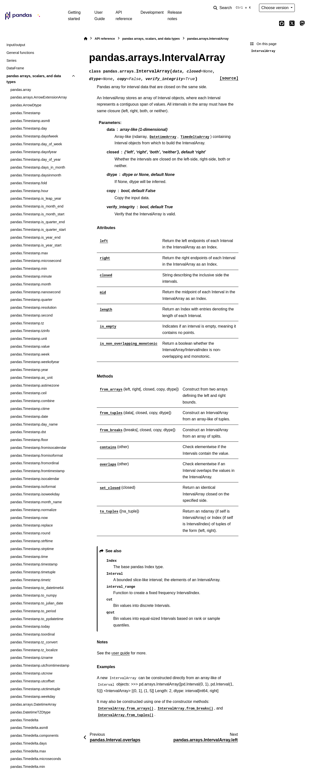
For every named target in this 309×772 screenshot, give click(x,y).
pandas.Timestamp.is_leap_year (35, 198)
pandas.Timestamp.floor (29, 440)
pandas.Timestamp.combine (32, 401)
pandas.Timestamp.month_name (36, 502)
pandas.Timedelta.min (27, 767)
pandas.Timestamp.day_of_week (36, 144)
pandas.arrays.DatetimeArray (33, 704)
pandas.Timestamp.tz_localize (34, 650)
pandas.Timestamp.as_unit (31, 378)
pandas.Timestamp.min (28, 268)
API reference (124, 15)
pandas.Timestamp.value (29, 346)
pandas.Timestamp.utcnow (31, 673)
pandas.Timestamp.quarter (31, 300)
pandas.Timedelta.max (28, 751)
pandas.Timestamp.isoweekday (35, 494)
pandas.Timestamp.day (28, 128)
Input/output (15, 45)
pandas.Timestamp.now (29, 518)
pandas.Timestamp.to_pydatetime (36, 619)
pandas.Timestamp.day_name (34, 424)
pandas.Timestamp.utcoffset (32, 681)
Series (11, 60)
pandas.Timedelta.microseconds (35, 759)
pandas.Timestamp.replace (31, 525)
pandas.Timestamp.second (31, 315)
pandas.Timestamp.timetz (30, 580)
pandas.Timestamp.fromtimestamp (37, 471)
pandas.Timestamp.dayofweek (34, 136)
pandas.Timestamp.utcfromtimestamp (39, 665)
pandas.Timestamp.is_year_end (35, 237)
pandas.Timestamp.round (30, 533)
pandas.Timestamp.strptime (32, 549)
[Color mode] (302, 8)
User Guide (99, 15)
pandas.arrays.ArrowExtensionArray (38, 97)
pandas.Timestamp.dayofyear (33, 152)
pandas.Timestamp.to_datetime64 (36, 588)
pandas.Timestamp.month (30, 284)
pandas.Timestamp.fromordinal (34, 463)
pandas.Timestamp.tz (27, 323)
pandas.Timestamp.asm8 (30, 121)
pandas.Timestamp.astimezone (34, 385)
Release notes (175, 15)
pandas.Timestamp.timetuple (32, 572)
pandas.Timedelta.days (28, 743)
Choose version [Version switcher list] (275, 8)
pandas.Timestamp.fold (28, 183)
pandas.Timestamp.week (29, 354)
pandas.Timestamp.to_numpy (33, 595)
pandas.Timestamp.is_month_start (37, 214)
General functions (20, 53)
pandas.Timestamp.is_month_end (36, 206)
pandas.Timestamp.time (29, 557)
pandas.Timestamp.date (29, 416)
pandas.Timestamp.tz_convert (33, 642)
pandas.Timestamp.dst (28, 432)
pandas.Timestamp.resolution (33, 307)
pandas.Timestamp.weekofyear (34, 362)
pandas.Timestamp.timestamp (33, 564)
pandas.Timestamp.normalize (33, 510)
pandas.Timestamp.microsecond (35, 261)
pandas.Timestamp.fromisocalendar (38, 448)
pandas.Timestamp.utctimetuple (35, 689)
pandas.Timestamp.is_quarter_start (38, 230)
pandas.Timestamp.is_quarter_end (37, 222)
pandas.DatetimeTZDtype (30, 712)
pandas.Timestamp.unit (28, 339)
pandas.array (20, 90)
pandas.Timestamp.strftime (31, 541)
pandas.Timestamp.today (30, 626)
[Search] (233, 8)
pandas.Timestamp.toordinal (32, 634)
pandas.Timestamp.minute (31, 276)
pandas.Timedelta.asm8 (29, 728)
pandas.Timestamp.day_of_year (35, 159)
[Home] (85, 38)
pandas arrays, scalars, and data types (33, 79)
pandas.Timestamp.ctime (29, 409)
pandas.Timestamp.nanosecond (35, 292)
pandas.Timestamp (25, 113)
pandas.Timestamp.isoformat (33, 487)
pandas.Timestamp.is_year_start (35, 245)
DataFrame (15, 68)
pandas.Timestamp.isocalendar (34, 479)
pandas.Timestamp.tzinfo (29, 331)
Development (151, 12)
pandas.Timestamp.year (29, 370)
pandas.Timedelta (24, 720)
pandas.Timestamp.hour (29, 191)
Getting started (74, 15)
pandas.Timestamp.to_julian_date (36, 603)
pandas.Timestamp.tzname (31, 658)
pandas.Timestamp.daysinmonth (35, 175)
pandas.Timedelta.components (34, 735)
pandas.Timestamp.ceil (28, 393)
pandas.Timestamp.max (29, 253)
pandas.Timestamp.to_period (33, 611)
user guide (120, 653)
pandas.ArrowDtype (25, 105)
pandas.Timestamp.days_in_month (37, 167)
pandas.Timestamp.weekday (32, 696)
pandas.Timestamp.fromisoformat (36, 455)
